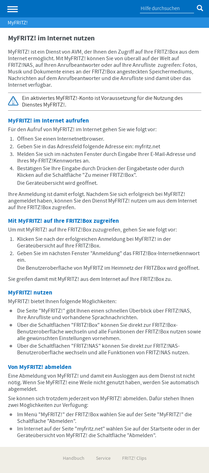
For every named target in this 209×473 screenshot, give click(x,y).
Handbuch (73, 458)
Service (103, 458)
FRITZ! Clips (134, 458)
